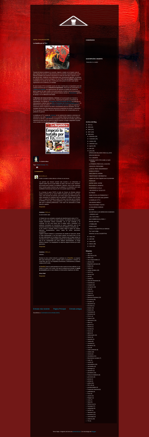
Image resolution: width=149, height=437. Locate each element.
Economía (90, 299)
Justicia (89, 341)
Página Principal (59, 309)
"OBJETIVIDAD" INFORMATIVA (98, 176)
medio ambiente (91, 349)
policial (89, 381)
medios (89, 352)
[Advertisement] (91, 92)
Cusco (89, 293)
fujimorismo (90, 320)
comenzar (53, 115)
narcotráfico (90, 366)
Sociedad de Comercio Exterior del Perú (60, 101)
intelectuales (90, 335)
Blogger (94, 431)
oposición (90, 370)
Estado (89, 308)
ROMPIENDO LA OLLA (95, 188)
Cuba (88, 289)
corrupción (90, 287)
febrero (91, 243)
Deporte (89, 295)
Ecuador (89, 301)
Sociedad (90, 406)
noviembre (92, 138)
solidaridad (90, 408)
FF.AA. (89, 316)
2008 (89, 129)
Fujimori (89, 318)
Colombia (90, 282)
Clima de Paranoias (92, 280)
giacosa (89, 324)
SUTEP (89, 410)
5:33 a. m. (47, 212)
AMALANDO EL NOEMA (96, 173)
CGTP (89, 272)
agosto (91, 146)
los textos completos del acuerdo (59, 105)
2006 (89, 134)
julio (90, 148)
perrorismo (90, 377)
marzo (91, 241)
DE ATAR (91, 209)
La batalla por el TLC (94, 200)
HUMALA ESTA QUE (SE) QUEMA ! (99, 197)
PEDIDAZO (92, 181)
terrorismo (90, 414)
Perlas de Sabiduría (92, 375)
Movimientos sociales (93, 358)
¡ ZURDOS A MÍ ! (93, 214)
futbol (88, 322)
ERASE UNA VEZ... (94, 221)
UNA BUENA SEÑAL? (95, 202)
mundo (89, 362)
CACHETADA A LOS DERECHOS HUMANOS (101, 212)
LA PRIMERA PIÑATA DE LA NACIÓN (99, 164)
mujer (89, 360)
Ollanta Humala (40, 165)
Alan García (90, 255)
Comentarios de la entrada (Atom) (50, 312)
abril (90, 239)
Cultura (89, 291)
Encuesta (90, 305)
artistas (89, 262)
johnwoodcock (77, 431)
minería (89, 354)
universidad (90, 416)
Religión (89, 398)
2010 (89, 124)
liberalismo (90, 345)
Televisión (90, 412)
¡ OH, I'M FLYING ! (94, 217)
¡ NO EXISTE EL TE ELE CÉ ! (97, 190)
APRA (89, 257)
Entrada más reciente (41, 309)
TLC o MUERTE (93, 157)
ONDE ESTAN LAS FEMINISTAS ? (98, 195)
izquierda (89, 339)
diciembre (92, 136)
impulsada (49, 117)
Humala (89, 329)
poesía (89, 379)
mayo (91, 236)
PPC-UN (89, 385)
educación (90, 303)
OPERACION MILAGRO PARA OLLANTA (100, 153)
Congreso (90, 285)
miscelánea (90, 356)
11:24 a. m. (44, 176)
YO (88, 421)
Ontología (90, 368)
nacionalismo (91, 364)
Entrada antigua (75, 309)
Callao (89, 268)
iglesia (89, 333)
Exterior (89, 310)
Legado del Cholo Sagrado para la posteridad (101, 178)
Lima (88, 347)
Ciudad (89, 278)
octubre (91, 141)
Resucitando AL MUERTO (96, 185)
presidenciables (91, 387)
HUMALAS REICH (94, 171)
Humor (89, 331)
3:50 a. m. (47, 252)
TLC (47, 165)
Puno (88, 393)
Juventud (89, 343)
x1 (39, 176)
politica (89, 383)
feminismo (90, 314)
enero (91, 246)
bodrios (89, 266)
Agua (88, 253)
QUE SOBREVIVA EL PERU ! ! (97, 219)
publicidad (90, 391)
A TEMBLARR (93, 224)
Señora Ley (90, 404)
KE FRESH (92, 192)
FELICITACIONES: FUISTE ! (97, 204)
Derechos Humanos (92, 297)
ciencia (89, 274)
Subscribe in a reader (92, 62)
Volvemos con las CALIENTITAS (98, 233)
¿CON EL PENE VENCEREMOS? (98, 168)
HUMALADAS (93, 226)
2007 (89, 132)
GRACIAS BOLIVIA (94, 155)
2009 (89, 127)
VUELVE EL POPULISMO (96, 166)
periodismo (90, 372)
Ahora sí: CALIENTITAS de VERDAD (99, 228)
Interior (89, 337)
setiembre (92, 143)
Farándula (90, 312)
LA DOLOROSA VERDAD (96, 207)
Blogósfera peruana (92, 264)
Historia (89, 326)
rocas (88, 400)
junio (90, 151)
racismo (89, 395)
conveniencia (72, 93)
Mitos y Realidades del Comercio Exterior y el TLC (65, 103)
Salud (89, 402)
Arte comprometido (92, 259)
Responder (42, 206)
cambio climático (92, 270)
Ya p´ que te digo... (94, 231)
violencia (89, 418)
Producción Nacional (93, 389)
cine (88, 276)
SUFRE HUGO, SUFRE (95, 183)
